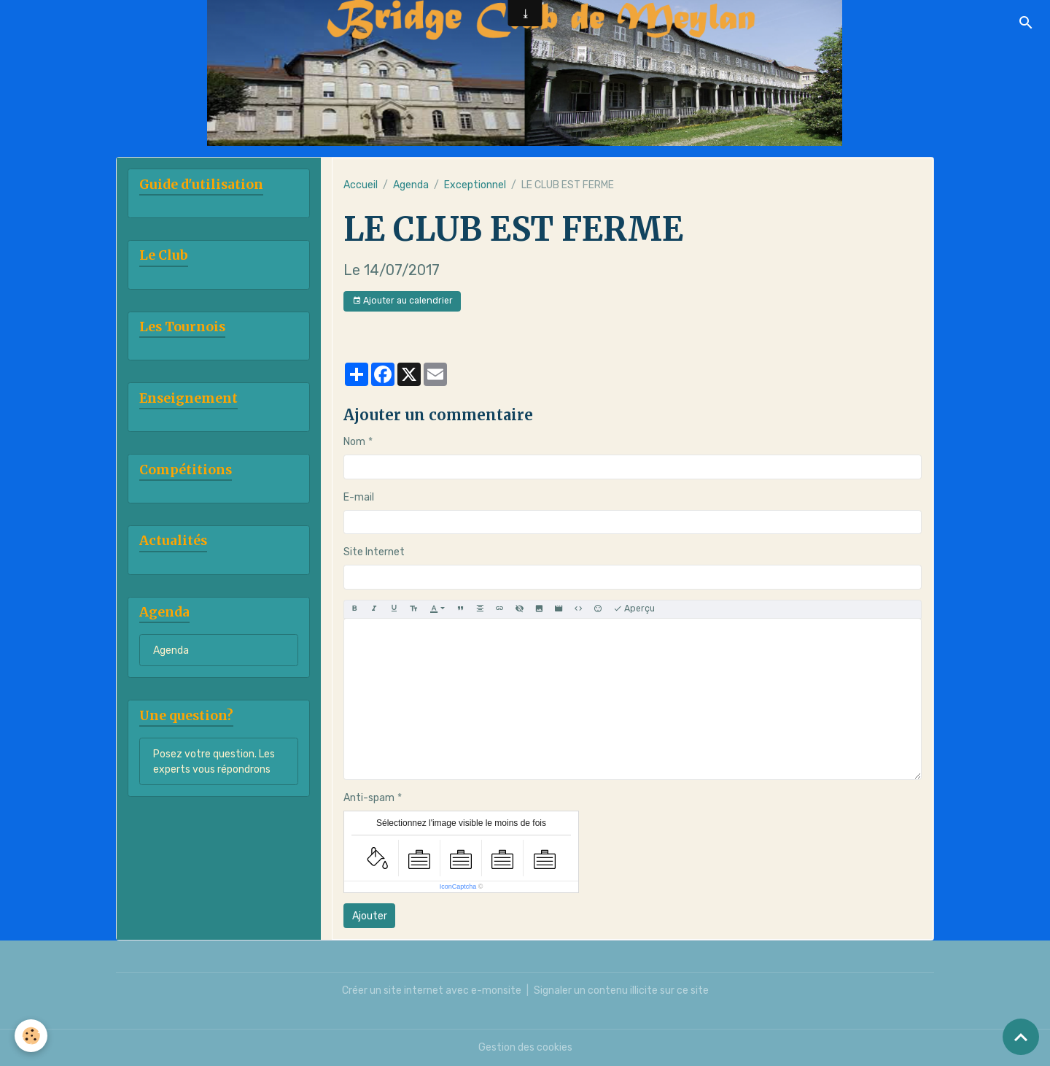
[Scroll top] (1021, 1037)
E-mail (358, 497)
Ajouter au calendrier (402, 301)
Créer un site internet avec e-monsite (431, 990)
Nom (354, 442)
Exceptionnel (475, 185)
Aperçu (634, 608)
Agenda (411, 185)
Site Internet (374, 552)
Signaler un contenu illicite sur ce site (621, 990)
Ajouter (369, 916)
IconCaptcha (458, 886)
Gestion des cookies (525, 1047)
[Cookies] (31, 1035)
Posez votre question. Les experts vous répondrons (214, 762)
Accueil (360, 185)
